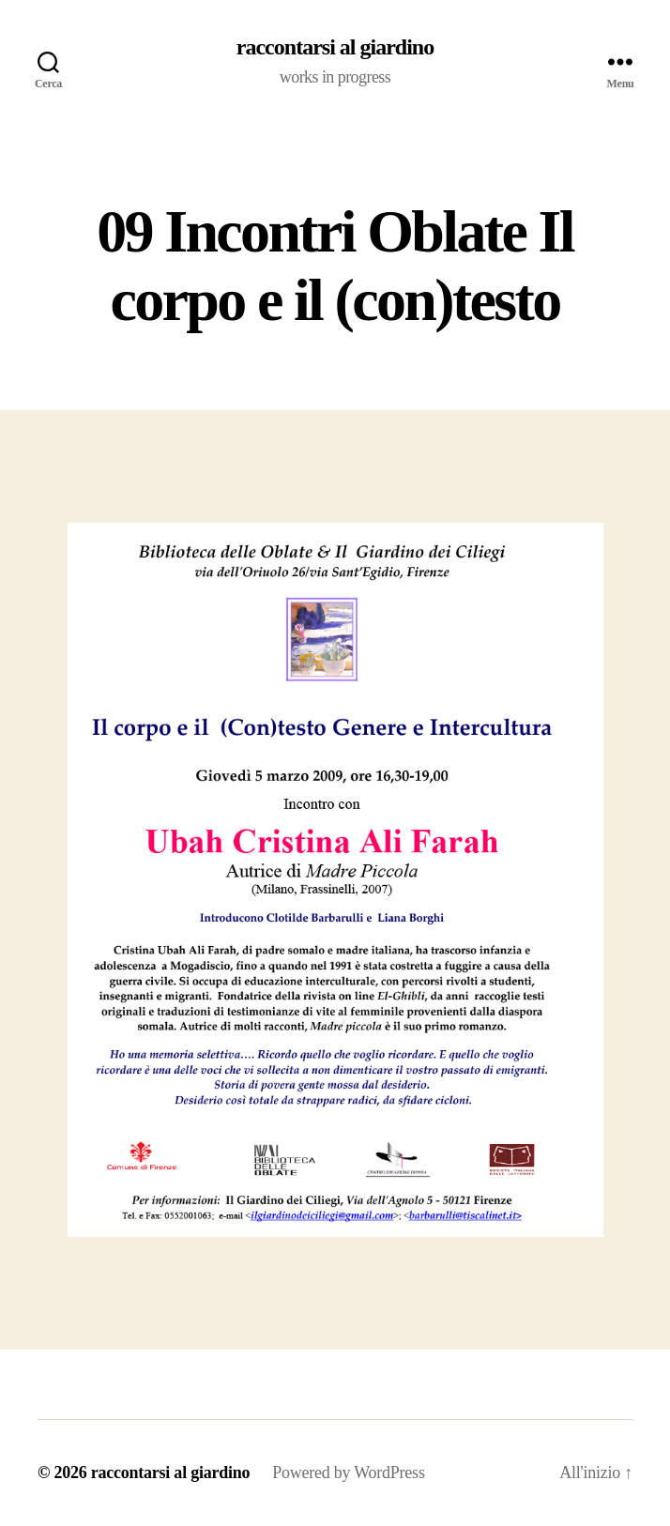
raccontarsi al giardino (335, 47)
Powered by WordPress (348, 1472)
